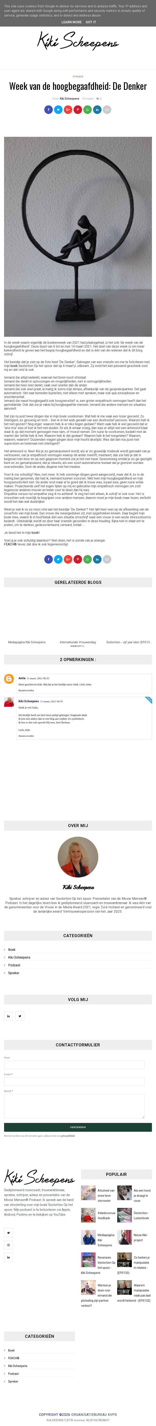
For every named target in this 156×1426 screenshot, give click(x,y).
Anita (21, 678)
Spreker (78, 77)
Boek (11, 950)
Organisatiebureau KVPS (94, 1415)
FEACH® (10, 544)
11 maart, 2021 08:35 (38, 678)
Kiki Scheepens (69, 98)
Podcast (14, 965)
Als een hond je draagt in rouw (142, 1195)
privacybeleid (68, 1135)
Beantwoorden (26, 690)
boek (14, 366)
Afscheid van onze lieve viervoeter (106, 1195)
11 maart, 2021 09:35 (51, 701)
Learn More (72, 22)
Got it (91, 22)
